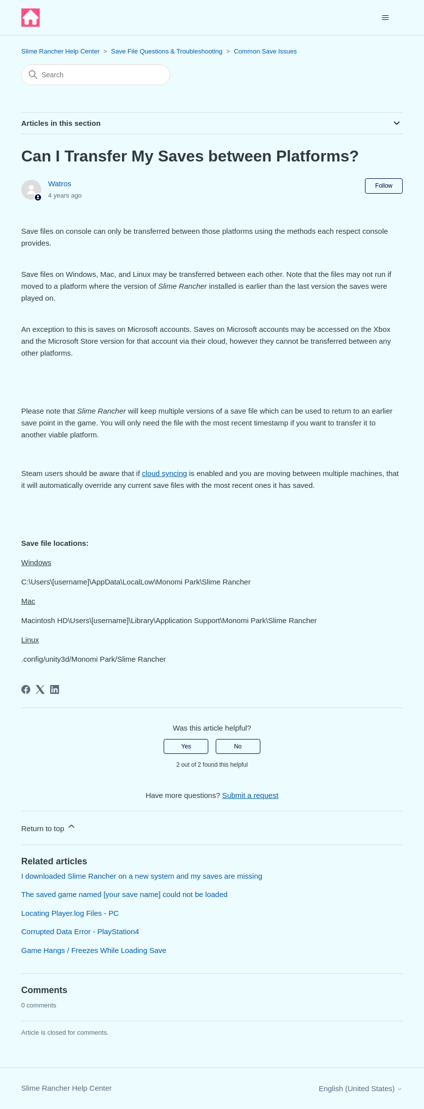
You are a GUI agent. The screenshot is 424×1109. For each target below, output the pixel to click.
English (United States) (361, 1088)
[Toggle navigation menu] (385, 18)
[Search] (96, 75)
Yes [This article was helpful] (186, 746)
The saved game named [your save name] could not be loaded (124, 894)
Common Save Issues (265, 51)
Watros (59, 183)
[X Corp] (40, 689)
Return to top (48, 827)
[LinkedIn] (54, 689)
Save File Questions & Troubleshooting (167, 51)
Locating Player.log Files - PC (70, 913)
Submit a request (250, 795)
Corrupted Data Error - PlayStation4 (80, 931)
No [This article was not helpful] (238, 746)
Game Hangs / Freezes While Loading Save (94, 950)
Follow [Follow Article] (384, 185)
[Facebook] (25, 689)
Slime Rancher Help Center (60, 51)
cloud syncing (164, 473)
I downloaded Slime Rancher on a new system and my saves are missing (141, 876)
